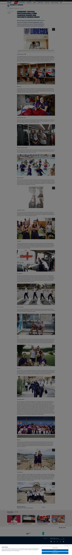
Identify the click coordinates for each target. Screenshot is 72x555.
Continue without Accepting (67, 545)
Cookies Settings (55, 547)
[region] (36, 549)
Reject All (55, 550)
